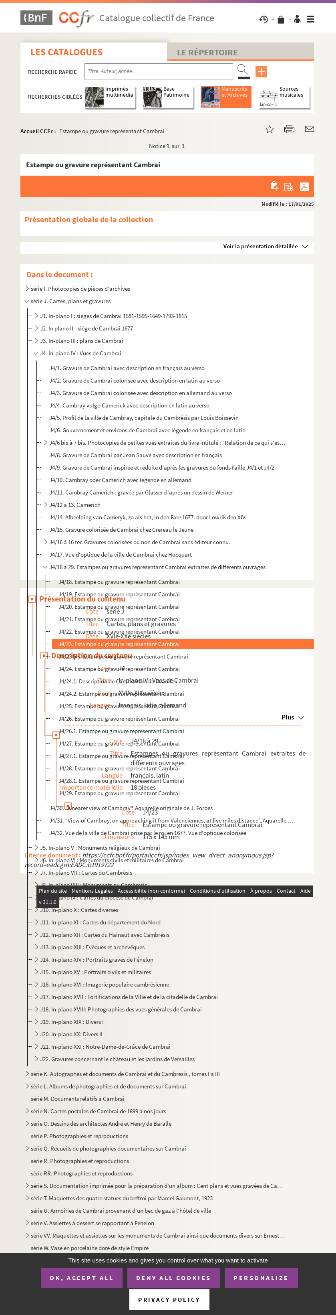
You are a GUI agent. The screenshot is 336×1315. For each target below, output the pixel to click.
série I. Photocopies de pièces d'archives (80, 288)
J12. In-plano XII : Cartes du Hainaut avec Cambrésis (104, 934)
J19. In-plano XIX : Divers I (72, 1021)
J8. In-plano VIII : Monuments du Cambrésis (93, 885)
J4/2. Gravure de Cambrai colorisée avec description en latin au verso (134, 380)
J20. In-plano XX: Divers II (71, 1034)
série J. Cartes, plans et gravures (71, 301)
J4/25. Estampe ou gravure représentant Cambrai (119, 706)
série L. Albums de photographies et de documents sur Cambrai (108, 1086)
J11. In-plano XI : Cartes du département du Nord (100, 922)
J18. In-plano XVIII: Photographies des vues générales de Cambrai (121, 1009)
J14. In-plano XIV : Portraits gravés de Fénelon (96, 959)
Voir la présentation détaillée (260, 246)
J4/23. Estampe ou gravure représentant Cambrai (119, 644)
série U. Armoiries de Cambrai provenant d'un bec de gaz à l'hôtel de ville (121, 1210)
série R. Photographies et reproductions (80, 1161)
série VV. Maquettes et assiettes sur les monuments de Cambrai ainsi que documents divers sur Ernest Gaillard (158, 1235)
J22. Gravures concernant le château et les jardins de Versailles (117, 1059)
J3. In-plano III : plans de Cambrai (81, 340)
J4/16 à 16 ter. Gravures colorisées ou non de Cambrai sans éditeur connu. (139, 542)
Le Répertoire (207, 52)
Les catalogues (66, 52)
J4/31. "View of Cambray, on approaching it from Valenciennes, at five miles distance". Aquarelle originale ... (171, 820)
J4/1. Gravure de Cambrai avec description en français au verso (127, 368)
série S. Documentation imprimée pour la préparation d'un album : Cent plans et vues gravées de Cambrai (158, 1185)
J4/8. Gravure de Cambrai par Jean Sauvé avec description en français (135, 455)
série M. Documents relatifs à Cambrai (78, 1098)
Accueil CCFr (36, 131)
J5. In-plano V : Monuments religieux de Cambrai (100, 847)
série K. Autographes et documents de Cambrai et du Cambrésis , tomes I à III (125, 1074)
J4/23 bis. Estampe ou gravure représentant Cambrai (123, 656)
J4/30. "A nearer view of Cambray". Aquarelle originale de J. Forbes (131, 808)
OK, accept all (82, 1278)
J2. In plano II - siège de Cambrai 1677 (86, 328)
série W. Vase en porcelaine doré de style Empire (90, 1248)
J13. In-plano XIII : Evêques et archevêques (92, 947)
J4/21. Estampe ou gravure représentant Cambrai (119, 619)
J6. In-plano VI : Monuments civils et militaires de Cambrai (112, 860)
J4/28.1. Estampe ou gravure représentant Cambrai (121, 780)
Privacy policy (169, 1299)
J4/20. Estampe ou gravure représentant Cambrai (119, 606)
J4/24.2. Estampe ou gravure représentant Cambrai (121, 693)
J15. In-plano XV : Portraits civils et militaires (95, 972)
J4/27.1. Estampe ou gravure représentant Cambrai (121, 756)
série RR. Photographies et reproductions (82, 1173)
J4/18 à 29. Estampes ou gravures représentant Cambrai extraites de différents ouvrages (157, 567)
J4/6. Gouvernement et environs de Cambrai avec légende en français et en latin (147, 430)
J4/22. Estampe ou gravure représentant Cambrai (119, 631)
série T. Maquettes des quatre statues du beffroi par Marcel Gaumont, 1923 (122, 1198)
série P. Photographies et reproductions (79, 1136)
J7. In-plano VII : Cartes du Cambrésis (86, 872)
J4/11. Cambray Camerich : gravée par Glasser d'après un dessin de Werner (141, 492)
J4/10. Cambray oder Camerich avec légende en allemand (120, 480)
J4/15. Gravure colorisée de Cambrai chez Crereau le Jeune (121, 529)
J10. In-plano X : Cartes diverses (79, 910)
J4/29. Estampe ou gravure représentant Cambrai (119, 793)
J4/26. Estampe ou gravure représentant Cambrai (119, 718)
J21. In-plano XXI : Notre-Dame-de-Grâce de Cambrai (105, 1046)
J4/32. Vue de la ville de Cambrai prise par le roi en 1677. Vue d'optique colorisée (147, 833)
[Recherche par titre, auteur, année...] (159, 71)
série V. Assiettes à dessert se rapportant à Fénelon (92, 1223)
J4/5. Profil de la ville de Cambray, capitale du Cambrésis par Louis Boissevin (144, 417)
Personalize (261, 1278)
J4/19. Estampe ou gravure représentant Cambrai (119, 594)
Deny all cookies (173, 1278)
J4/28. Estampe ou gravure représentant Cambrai (119, 768)
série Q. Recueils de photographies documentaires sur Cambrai (108, 1148)
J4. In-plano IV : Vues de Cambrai (80, 353)
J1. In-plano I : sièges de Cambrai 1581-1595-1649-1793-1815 (113, 316)
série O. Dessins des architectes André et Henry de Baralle (101, 1123)
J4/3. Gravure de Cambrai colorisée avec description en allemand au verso (140, 393)
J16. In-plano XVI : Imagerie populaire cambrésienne (104, 984)
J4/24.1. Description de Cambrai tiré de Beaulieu (117, 681)
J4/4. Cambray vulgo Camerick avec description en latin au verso (129, 405)
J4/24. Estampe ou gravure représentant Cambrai (119, 669)
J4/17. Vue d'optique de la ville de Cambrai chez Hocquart (120, 554)
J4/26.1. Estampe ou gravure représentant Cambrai (121, 731)
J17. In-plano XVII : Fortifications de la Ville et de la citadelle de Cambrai (129, 997)
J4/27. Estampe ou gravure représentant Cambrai (119, 743)
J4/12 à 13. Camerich (75, 505)
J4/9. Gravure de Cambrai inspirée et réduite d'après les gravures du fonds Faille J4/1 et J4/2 (162, 467)
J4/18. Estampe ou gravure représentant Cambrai (119, 582)
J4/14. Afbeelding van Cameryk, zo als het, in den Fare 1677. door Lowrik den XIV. (148, 517)
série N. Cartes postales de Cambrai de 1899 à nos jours (98, 1111)
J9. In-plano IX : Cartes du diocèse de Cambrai (96, 897)
